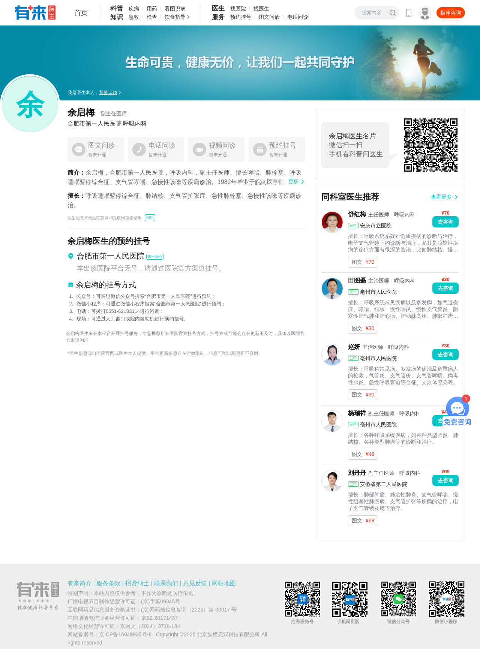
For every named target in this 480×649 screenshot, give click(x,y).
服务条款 (108, 583)
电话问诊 (297, 17)
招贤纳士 (137, 583)
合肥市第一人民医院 (95, 124)
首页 (81, 12)
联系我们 (166, 583)
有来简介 (80, 583)
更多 (293, 181)
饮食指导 (175, 17)
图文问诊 (269, 17)
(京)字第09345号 (160, 601)
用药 (152, 9)
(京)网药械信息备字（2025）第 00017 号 (189, 610)
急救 (134, 17)
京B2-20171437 (159, 618)
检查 (152, 17)
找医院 (238, 9)
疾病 (134, 9)
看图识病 (175, 9)
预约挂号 (240, 17)
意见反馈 (195, 583)
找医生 (261, 9)
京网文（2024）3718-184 (150, 626)
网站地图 (224, 583)
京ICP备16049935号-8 (125, 634)
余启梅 (97, 112)
